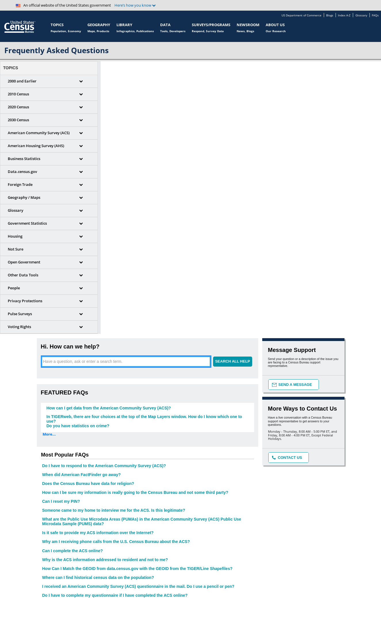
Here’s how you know (135, 5)
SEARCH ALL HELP (232, 361)
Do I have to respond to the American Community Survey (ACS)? (104, 465)
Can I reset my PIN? (61, 501)
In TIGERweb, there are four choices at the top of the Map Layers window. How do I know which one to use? (144, 418)
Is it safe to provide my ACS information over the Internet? (98, 532)
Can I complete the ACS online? (72, 550)
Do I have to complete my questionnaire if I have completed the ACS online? (115, 595)
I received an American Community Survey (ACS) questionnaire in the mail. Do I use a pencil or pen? (138, 586)
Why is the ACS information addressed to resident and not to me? (105, 559)
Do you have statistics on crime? (78, 425)
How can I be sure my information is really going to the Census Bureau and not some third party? (135, 492)
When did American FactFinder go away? (81, 474)
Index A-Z (344, 15)
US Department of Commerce (301, 15)
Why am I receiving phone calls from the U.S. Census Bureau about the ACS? (116, 541)
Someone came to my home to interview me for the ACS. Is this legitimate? (113, 510)
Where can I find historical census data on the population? (98, 577)
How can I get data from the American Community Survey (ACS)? (109, 408)
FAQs (375, 15)
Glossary (361, 15)
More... (49, 434)
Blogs (329, 15)
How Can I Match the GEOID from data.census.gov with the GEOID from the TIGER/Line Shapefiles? (137, 568)
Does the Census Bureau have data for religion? (88, 483)
